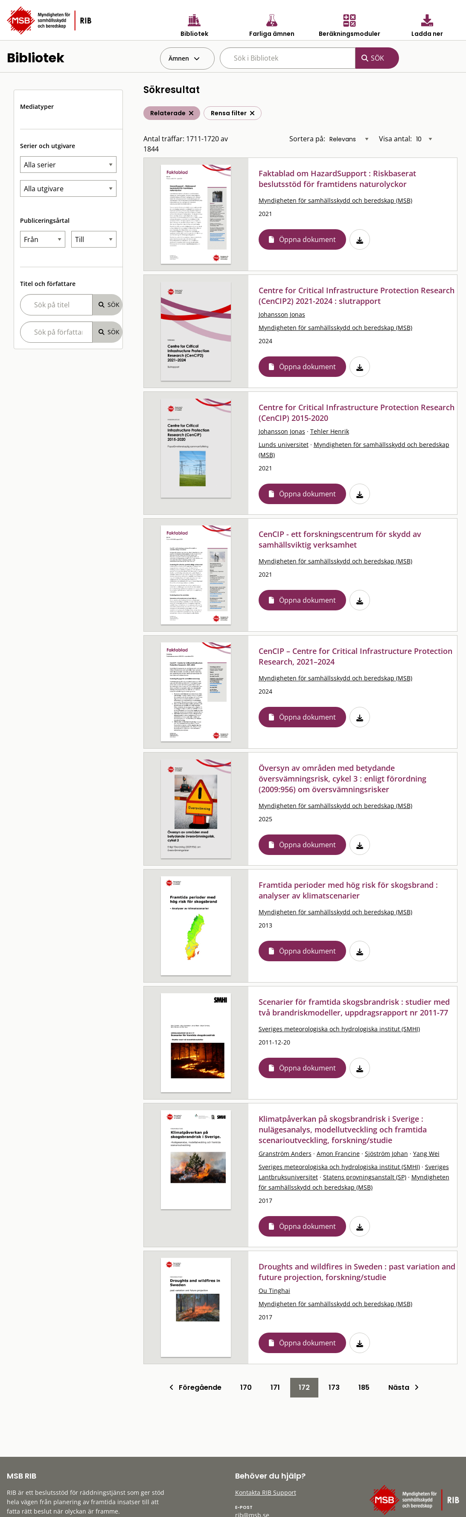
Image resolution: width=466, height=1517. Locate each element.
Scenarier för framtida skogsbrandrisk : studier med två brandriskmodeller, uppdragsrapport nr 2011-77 (354, 1007)
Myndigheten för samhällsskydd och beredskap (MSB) (335, 200)
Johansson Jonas (282, 314)
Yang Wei (426, 1153)
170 (246, 1387)
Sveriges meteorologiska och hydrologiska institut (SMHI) (339, 1029)
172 (304, 1387)
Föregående (195, 1387)
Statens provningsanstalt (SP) (364, 1177)
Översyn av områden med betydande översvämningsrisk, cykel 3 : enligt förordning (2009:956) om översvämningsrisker (342, 778)
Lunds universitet (284, 445)
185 (364, 1387)
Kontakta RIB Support (265, 1492)
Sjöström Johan (386, 1153)
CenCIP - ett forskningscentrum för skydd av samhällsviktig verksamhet (340, 539)
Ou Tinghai (274, 1291)
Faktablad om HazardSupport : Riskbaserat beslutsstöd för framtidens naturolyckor (337, 178)
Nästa (403, 1387)
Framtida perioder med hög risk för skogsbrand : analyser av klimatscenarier (348, 890)
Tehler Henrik (329, 431)
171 (275, 1387)
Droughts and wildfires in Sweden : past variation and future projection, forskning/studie (357, 1271)
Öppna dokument (307, 239)
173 (334, 1387)
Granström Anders (285, 1153)
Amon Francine (338, 1153)
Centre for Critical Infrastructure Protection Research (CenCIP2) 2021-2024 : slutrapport (356, 295)
